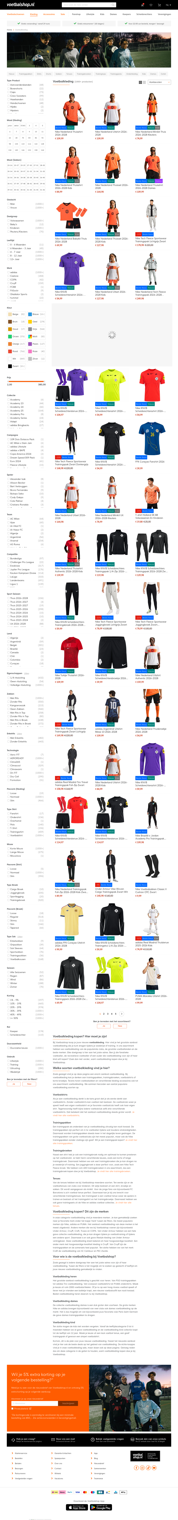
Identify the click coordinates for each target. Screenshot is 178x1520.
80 (29, 138)
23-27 (16, 165)
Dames (153, 74)
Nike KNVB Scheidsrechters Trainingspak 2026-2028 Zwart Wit (152, 570)
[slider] (8, 381)
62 (10, 138)
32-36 (10, 178)
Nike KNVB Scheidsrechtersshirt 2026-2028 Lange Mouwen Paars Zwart (150, 784)
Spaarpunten (60, 1458)
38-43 (36, 184)
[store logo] (26, 5)
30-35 (16, 171)
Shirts (39, 74)
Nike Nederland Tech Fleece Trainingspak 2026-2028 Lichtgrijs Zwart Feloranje (150, 294)
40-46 (23, 190)
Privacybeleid (21, 1408)
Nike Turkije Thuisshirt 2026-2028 (70, 677)
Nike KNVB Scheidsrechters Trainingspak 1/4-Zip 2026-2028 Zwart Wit (110, 570)
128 (42, 144)
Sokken (59, 74)
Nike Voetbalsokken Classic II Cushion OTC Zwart (151, 891)
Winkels (58, 1473)
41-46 (42, 190)
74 (23, 138)
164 (42, 150)
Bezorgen (19, 1468)
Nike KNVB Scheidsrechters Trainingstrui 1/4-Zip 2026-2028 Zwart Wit (109, 944)
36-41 (10, 184)
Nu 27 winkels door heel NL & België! (150, 1441)
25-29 (23, 165)
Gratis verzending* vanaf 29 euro (35, 24)
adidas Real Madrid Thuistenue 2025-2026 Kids (152, 944)
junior (10, 126)
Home (9, 30)
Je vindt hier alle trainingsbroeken (113, 1171)
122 (35, 144)
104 (16, 144)
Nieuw (11, 74)
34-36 (16, 178)
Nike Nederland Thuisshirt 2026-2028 (69, 133)
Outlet (163, 74)
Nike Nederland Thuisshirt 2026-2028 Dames (149, 187)
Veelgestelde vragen (23, 1478)
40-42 (16, 190)
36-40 (42, 178)
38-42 (29, 184)
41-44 (29, 190)
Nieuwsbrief (99, 1463)
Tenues (69, 74)
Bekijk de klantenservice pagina (29, 1441)
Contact (58, 1468)
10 (36, 132)
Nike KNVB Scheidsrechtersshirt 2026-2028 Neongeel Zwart (109, 410)
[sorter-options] (159, 82)
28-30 (42, 165)
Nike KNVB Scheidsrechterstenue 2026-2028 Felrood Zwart (70, 837)
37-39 (16, 184)
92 (43, 138)
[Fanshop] (76, 13)
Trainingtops (101, 74)
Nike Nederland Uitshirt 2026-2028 (111, 133)
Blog (96, 1458)
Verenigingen (99, 1473)
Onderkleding (132, 74)
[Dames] (113, 13)
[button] (168, 5)
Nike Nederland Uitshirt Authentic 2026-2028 (147, 677)
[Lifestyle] (90, 13)
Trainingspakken (25, 74)
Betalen (18, 1463)
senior (16, 126)
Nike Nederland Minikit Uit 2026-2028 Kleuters (109, 517)
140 (16, 150)
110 (23, 144)
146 (23, 150)
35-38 (29, 178)
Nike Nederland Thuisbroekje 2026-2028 (150, 730)
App (96, 1453)
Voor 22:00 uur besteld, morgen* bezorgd (146, 24)
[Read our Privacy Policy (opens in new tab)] (30, 1408)
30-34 (10, 171)
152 (29, 150)
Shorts (48, 74)
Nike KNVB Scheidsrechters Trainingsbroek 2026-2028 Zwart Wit (69, 624)
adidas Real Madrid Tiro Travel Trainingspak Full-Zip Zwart (71, 784)
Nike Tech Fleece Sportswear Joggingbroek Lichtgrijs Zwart (111, 623)
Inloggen (142, 5)
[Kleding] (34, 13)
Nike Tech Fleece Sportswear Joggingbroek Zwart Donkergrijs (150, 623)
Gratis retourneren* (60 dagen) (90, 24)
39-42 (42, 184)
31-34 (36, 171)
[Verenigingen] (164, 13)
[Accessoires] (49, 13)
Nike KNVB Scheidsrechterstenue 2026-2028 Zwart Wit (110, 837)
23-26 (10, 165)
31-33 (29, 171)
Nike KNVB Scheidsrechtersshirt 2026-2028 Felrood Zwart (149, 410)
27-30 (29, 165)
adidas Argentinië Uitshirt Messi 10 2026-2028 (108, 730)
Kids (144, 74)
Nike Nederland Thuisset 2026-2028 (112, 187)
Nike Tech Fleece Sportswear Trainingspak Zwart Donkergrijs (71, 463)
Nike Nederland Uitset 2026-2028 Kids (110, 293)
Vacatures (59, 1478)
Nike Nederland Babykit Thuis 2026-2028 (71, 240)
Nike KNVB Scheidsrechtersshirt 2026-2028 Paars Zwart (69, 294)
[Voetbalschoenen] (15, 13)
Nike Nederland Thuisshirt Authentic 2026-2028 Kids (69, 570)
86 (36, 138)
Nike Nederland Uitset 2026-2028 (70, 517)
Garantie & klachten (63, 1453)
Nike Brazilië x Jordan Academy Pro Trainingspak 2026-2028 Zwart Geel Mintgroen (149, 837)
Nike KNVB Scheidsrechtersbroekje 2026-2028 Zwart (111, 677)
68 (16, 138)
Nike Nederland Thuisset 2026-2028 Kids (112, 240)
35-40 (36, 178)
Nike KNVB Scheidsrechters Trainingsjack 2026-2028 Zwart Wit (72, 998)
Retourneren (20, 1473)
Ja (104, 1026)
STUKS (23, 126)
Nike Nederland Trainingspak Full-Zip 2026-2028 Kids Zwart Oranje (71, 891)
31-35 (42, 171)
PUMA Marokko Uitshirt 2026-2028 (151, 997)
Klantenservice (21, 1453)
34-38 (23, 178)
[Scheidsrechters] (144, 13)
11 (43, 132)
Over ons (58, 1463)
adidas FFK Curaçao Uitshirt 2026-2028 (70, 944)
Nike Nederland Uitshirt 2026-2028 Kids (111, 784)
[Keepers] (127, 13)
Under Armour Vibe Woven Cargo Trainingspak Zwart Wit (111, 890)
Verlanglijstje (151, 5)
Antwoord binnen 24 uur (65, 1441)
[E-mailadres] (34, 1403)
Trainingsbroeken (84, 74)
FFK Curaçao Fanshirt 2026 (149, 461)
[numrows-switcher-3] (140, 82)
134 (9, 150)
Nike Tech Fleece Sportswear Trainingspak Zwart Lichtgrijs (70, 730)
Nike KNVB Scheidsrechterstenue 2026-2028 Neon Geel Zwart (110, 998)
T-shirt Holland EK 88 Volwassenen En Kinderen (149, 516)
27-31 (36, 165)
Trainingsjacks (116, 74)
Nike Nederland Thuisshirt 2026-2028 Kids (69, 187)
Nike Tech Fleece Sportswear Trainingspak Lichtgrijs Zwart (150, 240)
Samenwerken (100, 1468)
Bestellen (18, 1458)
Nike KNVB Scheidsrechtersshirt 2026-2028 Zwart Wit (109, 463)
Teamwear (98, 1478)
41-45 (36, 190)
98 (10, 144)
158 (35, 150)
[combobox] (89, 4)
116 (29, 144)
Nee (120, 1026)
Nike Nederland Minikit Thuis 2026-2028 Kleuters (150, 133)
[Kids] (102, 13)
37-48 (23, 184)
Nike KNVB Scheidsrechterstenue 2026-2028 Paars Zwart (70, 410)
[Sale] (63, 13)
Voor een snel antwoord (105, 1441)
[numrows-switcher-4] (144, 82)
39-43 (10, 190)
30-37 (23, 171)
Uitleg (26, 673)
